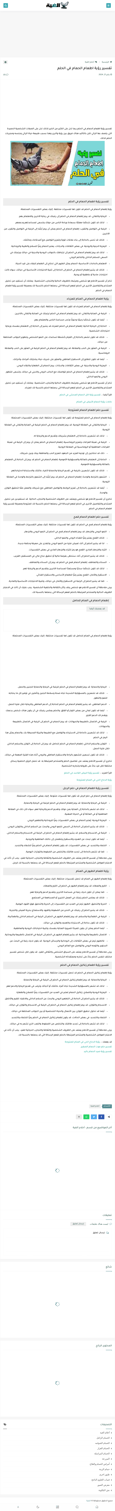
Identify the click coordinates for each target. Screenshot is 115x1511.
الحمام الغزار (103, 1448)
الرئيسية (107, 62)
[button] (101, 1116)
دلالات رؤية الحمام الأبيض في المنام (94, 402)
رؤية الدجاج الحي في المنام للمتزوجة (94, 780)
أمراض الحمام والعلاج (100, 1464)
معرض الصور (103, 1485)
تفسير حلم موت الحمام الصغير (96, 1047)
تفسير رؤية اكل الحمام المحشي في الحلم (80, 395)
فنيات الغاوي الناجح (100, 1480)
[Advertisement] (57, 34)
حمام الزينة (104, 1469)
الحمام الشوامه (102, 1443)
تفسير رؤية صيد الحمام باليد (98, 1052)
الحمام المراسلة (102, 1453)
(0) (5, 75)
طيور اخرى (104, 1474)
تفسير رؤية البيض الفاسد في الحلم (81, 773)
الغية (88, 1501)
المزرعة (106, 1459)
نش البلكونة (104, 1490)
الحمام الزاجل (103, 1438)
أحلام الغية (91, 62)
